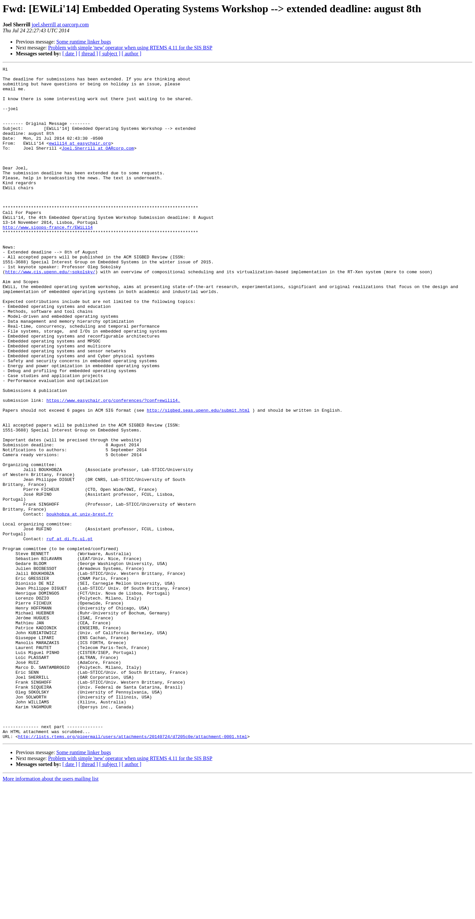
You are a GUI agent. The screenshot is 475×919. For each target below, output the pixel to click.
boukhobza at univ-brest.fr (80, 604)
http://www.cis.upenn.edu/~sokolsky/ (50, 313)
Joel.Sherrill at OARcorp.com (98, 165)
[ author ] (132, 53)
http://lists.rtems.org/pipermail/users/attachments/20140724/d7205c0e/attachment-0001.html (132, 871)
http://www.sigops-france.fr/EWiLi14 (48, 260)
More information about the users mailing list (51, 913)
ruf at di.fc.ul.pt (70, 634)
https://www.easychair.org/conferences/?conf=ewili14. (113, 467)
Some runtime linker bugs (83, 41)
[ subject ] (109, 53)
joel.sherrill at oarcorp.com (60, 24)
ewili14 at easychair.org (80, 159)
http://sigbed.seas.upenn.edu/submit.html (198, 479)
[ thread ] (88, 53)
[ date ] (69, 53)
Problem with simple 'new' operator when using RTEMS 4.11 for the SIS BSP (130, 47)
